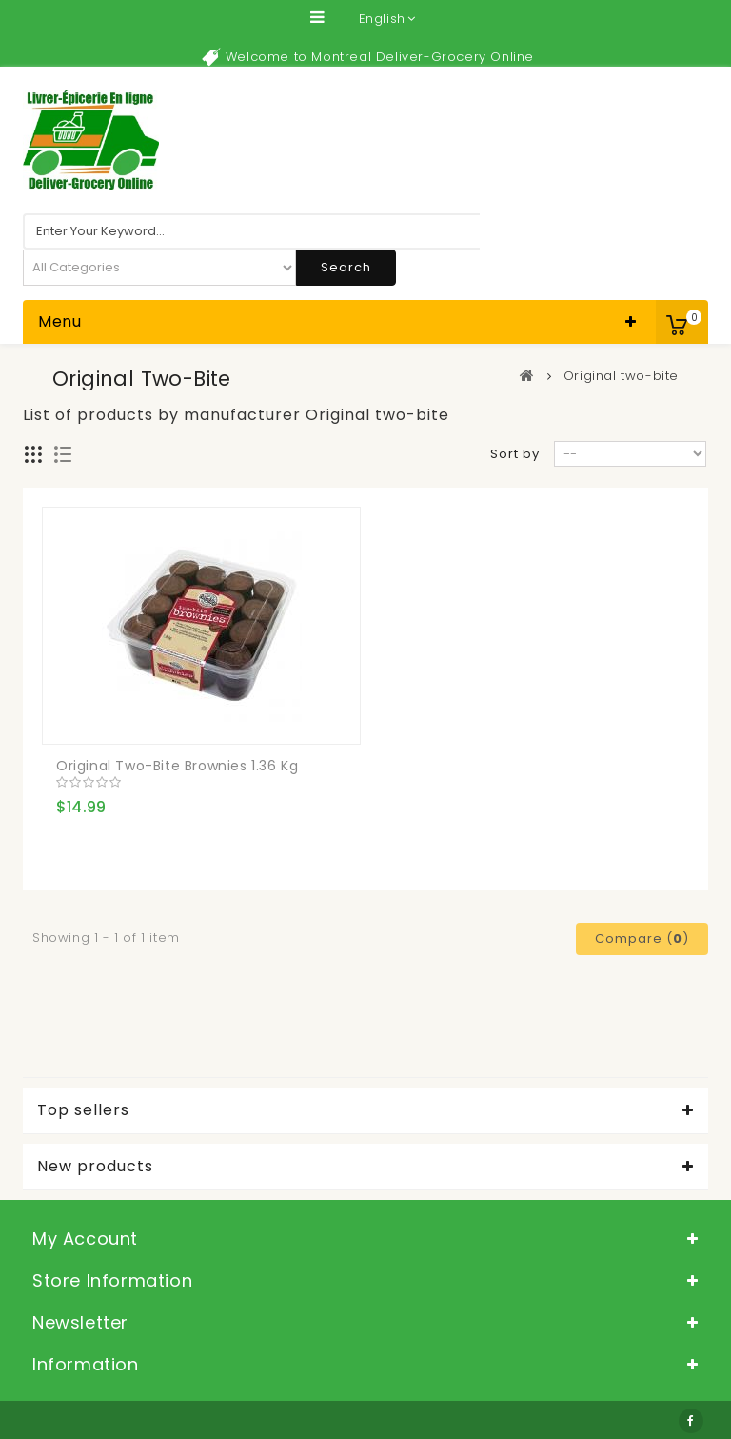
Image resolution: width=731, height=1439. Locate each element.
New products (95, 1166)
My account (85, 1238)
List (63, 455)
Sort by (515, 454)
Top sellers (83, 1110)
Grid (34, 455)
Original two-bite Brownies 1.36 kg (177, 765)
